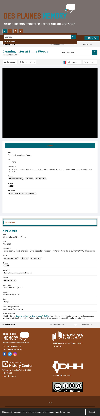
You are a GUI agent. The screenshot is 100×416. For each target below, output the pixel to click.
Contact (50, 402)
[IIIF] (64, 62)
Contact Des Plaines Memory (12, 349)
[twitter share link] (10, 354)
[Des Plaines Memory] (16, 337)
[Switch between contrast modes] (21, 31)
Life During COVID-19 (11, 55)
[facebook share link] (4, 354)
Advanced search (10, 41)
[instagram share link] (15, 354)
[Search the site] (40, 37)
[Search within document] (94, 52)
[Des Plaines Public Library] (67, 336)
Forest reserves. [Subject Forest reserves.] (41, 179)
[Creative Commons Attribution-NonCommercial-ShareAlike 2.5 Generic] (67, 387)
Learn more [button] (65, 412)
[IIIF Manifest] (89, 62)
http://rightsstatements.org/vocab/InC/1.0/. (32, 316)
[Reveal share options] (10, 31)
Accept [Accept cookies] (92, 412)
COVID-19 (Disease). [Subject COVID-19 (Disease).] (16, 179)
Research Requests (9, 376)
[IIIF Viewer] (74, 62)
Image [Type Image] (6, 302)
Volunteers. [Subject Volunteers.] (29, 179)
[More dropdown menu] (91, 38)
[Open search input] (5, 31)
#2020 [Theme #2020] (11, 186)
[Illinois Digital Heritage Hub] (67, 367)
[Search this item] (76, 52)
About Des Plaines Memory (11, 346)
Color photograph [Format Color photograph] (10, 280)
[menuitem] (50, 402)
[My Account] (15, 31)
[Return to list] (15, 44)
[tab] (50, 145)
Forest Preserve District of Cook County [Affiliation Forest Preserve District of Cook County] (22, 193)
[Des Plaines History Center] (17, 364)
